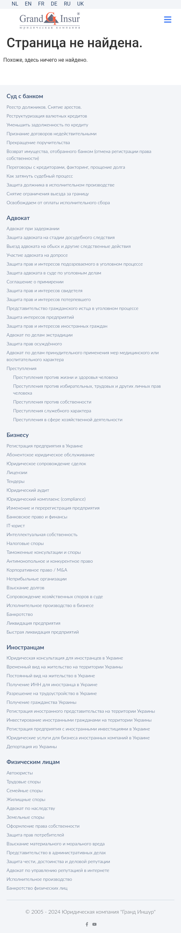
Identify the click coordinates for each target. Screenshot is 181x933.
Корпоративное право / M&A (37, 570)
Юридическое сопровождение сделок (46, 463)
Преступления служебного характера (52, 410)
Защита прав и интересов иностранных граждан (57, 326)
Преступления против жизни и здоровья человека (65, 377)
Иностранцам (25, 647)
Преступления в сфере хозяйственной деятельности (68, 419)
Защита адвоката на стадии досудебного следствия (61, 237)
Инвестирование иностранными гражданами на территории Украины (79, 720)
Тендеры (16, 481)
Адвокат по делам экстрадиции (40, 334)
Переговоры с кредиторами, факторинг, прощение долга (66, 167)
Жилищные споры (26, 799)
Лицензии (17, 472)
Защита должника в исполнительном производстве (61, 184)
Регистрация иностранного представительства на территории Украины (81, 711)
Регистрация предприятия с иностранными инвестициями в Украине (78, 728)
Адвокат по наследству (31, 808)
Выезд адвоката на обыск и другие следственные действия (69, 246)
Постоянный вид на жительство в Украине (51, 675)
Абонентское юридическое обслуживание (51, 454)
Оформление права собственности (43, 826)
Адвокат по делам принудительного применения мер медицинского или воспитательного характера (83, 356)
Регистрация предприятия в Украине (45, 445)
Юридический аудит (28, 490)
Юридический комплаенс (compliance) (46, 499)
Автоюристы (20, 772)
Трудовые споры (24, 781)
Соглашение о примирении (35, 281)
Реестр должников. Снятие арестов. (44, 107)
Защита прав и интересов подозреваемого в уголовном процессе (75, 264)
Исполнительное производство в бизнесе (50, 605)
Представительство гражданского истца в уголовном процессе (72, 308)
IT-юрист (16, 525)
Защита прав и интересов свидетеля (44, 290)
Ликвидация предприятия (33, 623)
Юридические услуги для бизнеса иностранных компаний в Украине (78, 737)
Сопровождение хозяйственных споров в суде (55, 596)
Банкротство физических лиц (37, 888)
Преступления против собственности (52, 401)
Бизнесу (18, 434)
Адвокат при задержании (33, 228)
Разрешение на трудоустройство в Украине (52, 693)
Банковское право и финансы (37, 516)
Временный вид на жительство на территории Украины (65, 666)
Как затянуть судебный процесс (40, 176)
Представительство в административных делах (56, 852)
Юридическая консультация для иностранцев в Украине (65, 658)
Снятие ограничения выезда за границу (48, 193)
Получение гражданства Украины (41, 702)
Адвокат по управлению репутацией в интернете (58, 870)
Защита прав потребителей (35, 834)
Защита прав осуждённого (34, 343)
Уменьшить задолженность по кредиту (47, 124)
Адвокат (18, 217)
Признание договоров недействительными (52, 133)
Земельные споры (25, 817)
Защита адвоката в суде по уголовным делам (54, 272)
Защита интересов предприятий (40, 317)
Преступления (21, 368)
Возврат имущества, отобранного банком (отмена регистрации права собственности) (79, 154)
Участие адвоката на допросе (37, 255)
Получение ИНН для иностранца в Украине (52, 684)
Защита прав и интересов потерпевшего (49, 299)
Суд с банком (25, 95)
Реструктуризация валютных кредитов (47, 116)
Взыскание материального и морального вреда (56, 843)
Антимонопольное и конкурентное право (50, 561)
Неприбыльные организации (37, 578)
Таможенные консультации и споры (44, 552)
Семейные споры (25, 790)
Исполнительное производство (39, 879)
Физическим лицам (33, 761)
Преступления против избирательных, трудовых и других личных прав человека (87, 389)
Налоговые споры (25, 543)
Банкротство (20, 614)
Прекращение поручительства (38, 142)
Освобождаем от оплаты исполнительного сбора (58, 202)
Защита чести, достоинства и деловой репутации (58, 861)
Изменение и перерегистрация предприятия (53, 507)
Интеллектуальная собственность (42, 534)
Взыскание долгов (25, 587)
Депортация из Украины (32, 746)
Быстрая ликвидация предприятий (43, 632)
